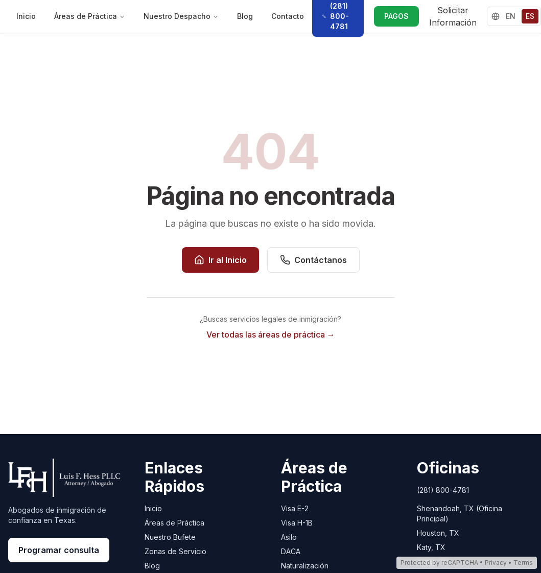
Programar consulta (58, 550)
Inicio (26, 16)
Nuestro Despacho (181, 16)
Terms (523, 562)
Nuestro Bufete (170, 537)
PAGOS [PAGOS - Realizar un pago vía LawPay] (396, 16)
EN (510, 16)
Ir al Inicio (220, 260)
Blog (245, 16)
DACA (290, 551)
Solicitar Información (453, 16)
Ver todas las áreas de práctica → (270, 334)
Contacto (287, 16)
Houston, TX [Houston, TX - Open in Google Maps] (438, 533)
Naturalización (304, 565)
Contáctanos (313, 260)
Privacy (496, 562)
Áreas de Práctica (89, 16)
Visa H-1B (297, 522)
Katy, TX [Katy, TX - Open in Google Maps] (431, 547)
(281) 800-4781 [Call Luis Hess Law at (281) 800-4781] (443, 490)
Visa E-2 (295, 508)
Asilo (289, 537)
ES (530, 16)
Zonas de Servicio (175, 551)
